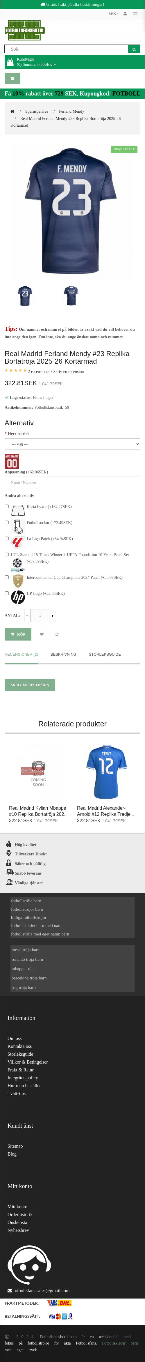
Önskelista (17, 1222)
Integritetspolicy (23, 1077)
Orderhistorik (20, 1214)
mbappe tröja (23, 968)
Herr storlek (19, 433)
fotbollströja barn (26, 900)
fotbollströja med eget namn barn (40, 934)
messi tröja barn (26, 949)
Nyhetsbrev (18, 1230)
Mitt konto (17, 1206)
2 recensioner (39, 371)
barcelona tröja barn (29, 978)
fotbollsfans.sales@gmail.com (41, 1290)
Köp (18, 634)
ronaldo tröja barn (27, 959)
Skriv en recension (68, 371)
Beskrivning (63, 654)
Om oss (15, 1038)
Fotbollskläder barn (120, 1343)
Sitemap (15, 1146)
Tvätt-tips (17, 1093)
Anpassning (15, 472)
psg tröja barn (24, 987)
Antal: (12, 615)
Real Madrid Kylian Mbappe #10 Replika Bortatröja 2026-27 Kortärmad (38, 814)
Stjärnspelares (36, 111)
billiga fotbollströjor (28, 917)
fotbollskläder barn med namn (37, 925)
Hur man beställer (24, 1085)
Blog (12, 1153)
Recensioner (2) (21, 654)
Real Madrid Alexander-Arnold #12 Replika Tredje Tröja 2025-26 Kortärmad (103, 814)
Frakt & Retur (21, 1069)
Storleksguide (105, 654)
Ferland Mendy (71, 111)
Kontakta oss (20, 1046)
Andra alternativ (19, 495)
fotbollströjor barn (27, 909)
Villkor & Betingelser (28, 1061)
